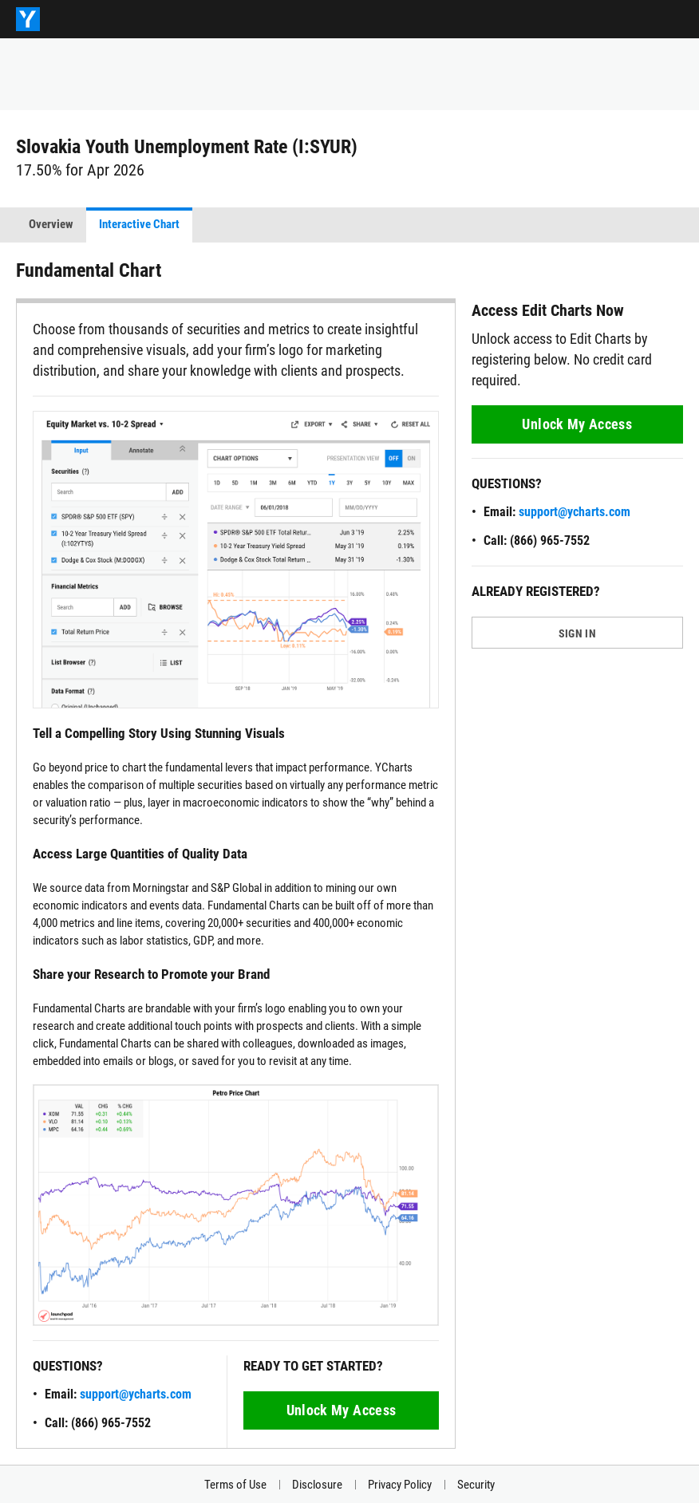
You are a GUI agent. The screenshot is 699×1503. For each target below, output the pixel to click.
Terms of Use (235, 1484)
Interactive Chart (139, 224)
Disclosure (317, 1484)
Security (476, 1484)
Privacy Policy (400, 1484)
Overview (51, 224)
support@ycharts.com (136, 1394)
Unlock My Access (341, 1410)
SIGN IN (577, 633)
